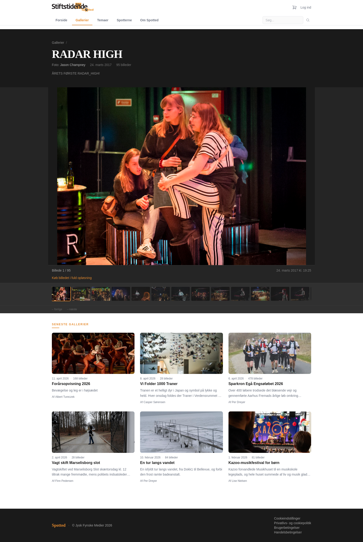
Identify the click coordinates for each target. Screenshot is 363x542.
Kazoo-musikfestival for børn (253, 463)
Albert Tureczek (65, 396)
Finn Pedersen (64, 480)
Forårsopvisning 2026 (71, 384)
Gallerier (82, 20)
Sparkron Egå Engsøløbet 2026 (255, 384)
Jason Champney (72, 65)
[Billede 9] (220, 294)
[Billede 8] (200, 294)
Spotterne (124, 20)
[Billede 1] (61, 294)
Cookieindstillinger (287, 518)
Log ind (305, 7)
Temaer (102, 20)
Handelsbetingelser (288, 532)
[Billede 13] (300, 294)
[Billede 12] (280, 294)
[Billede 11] (260, 294)
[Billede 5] (140, 294)
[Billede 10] (240, 294)
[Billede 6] (160, 294)
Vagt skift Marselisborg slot (76, 463)
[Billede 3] (101, 294)
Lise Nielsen (239, 480)
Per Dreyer (238, 402)
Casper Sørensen (154, 402)
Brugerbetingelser (287, 527)
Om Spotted (149, 20)
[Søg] (308, 20)
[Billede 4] (121, 294)
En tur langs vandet (157, 463)
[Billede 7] (180, 294)
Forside (61, 20)
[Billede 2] (81, 294)
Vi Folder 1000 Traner (159, 384)
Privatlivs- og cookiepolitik (292, 523)
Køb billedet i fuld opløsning (72, 278)
